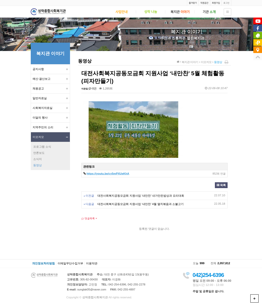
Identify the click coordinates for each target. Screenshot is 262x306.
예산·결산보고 (41, 78)
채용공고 (38, 88)
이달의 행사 (40, 117)
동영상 (37, 165)
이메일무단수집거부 (70, 263)
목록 (221, 185)
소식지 (37, 159)
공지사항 (38, 69)
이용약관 (91, 263)
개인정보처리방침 (43, 263)
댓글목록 (88, 218)
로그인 (226, 3)
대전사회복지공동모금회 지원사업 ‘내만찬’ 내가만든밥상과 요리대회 (140, 195)
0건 (93, 88)
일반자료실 (40, 98)
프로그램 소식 (42, 146)
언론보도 (39, 153)
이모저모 (38, 137)
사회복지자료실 (42, 108)
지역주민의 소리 (43, 127)
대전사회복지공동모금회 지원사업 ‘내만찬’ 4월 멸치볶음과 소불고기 (140, 204)
